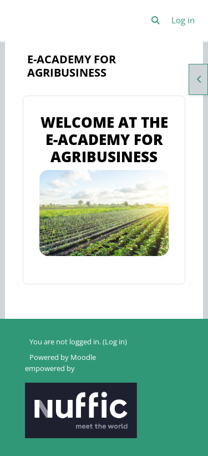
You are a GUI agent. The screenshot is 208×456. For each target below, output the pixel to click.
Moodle (83, 357)
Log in (183, 20)
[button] (155, 20)
